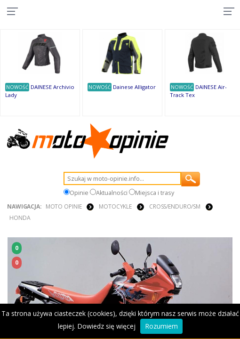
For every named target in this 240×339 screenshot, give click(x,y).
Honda (19, 218)
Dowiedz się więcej (106, 326)
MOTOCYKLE (115, 206)
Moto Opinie (64, 206)
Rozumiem (161, 326)
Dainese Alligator (134, 86)
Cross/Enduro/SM (174, 206)
